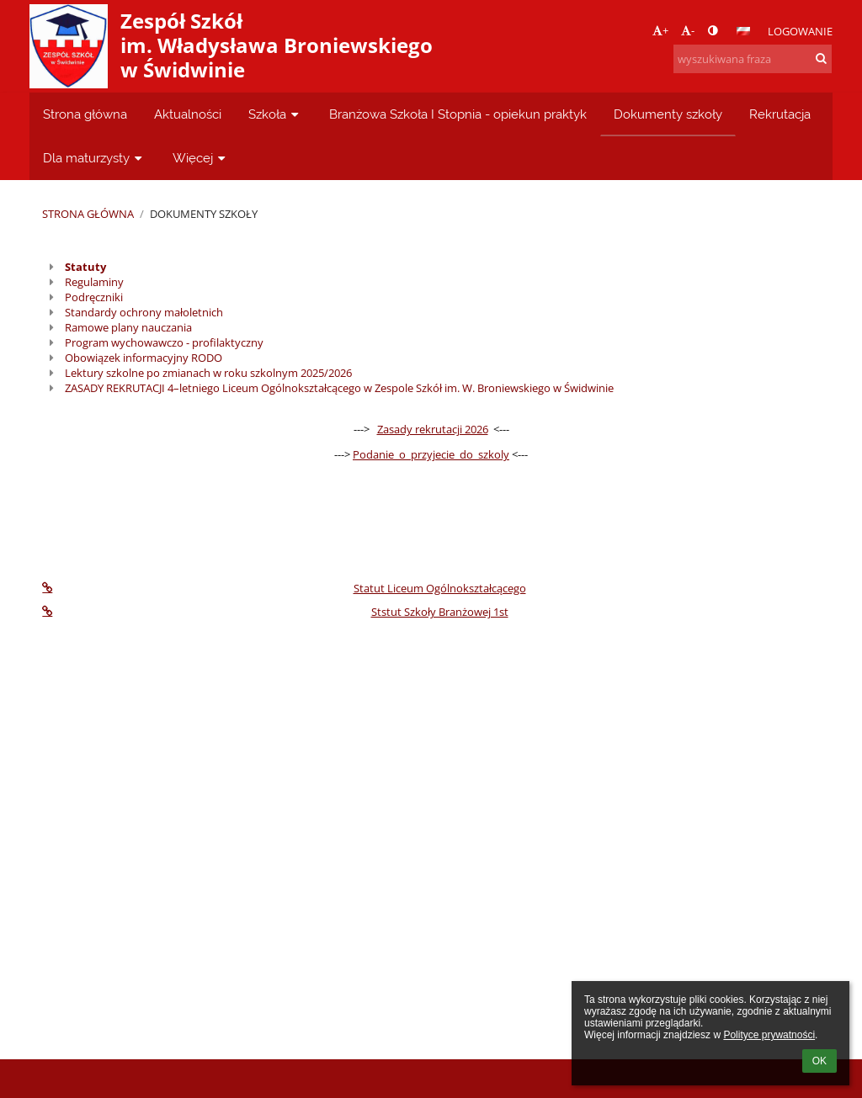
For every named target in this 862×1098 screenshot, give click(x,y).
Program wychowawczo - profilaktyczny (164, 342)
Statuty (85, 266)
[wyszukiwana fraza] (753, 59)
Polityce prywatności (769, 1035)
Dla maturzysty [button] (94, 158)
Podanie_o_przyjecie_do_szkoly (431, 454)
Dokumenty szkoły (204, 213)
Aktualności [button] (187, 114)
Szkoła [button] (275, 114)
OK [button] (819, 1061)
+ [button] (660, 30)
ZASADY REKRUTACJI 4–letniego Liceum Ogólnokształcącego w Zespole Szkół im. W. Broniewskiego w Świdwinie (339, 387)
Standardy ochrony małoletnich (144, 312)
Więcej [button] (201, 158)
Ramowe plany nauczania (128, 327)
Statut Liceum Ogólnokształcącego (283, 588)
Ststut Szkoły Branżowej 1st (275, 611)
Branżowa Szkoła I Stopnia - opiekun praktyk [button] (458, 114)
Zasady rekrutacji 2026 (432, 429)
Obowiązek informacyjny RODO (143, 357)
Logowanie (800, 31)
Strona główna (88, 213)
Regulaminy (94, 281)
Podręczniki (94, 297)
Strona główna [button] (85, 114)
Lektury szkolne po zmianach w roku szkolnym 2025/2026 (208, 372)
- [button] (687, 30)
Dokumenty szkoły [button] (668, 114)
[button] (743, 31)
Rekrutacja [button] (780, 114)
